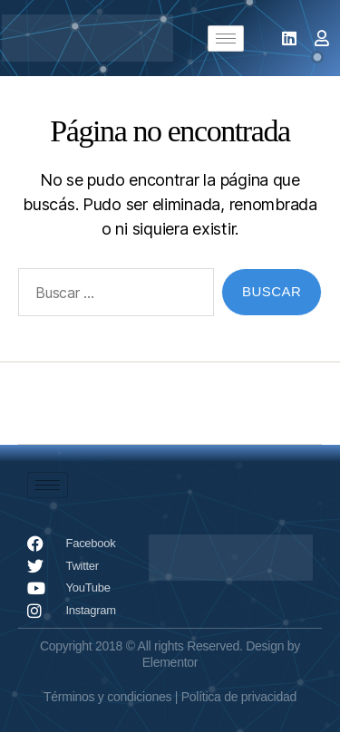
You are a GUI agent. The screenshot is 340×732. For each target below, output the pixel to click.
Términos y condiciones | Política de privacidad (170, 696)
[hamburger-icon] (226, 38)
